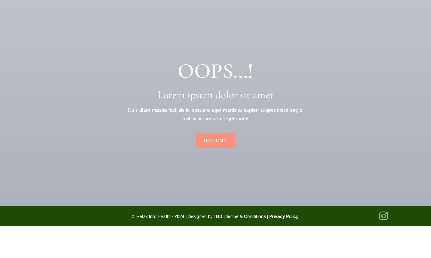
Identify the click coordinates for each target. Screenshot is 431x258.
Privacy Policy (284, 216)
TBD (218, 216)
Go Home (215, 140)
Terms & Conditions (246, 216)
